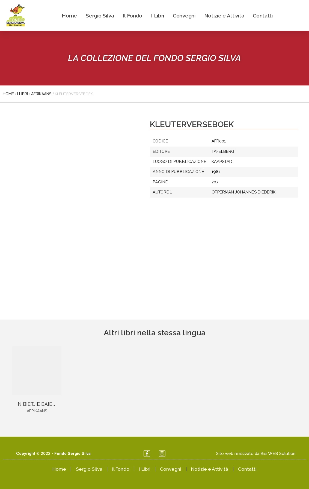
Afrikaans (41, 94)
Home (69, 16)
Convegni (184, 16)
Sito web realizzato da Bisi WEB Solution (255, 453)
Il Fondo (132, 16)
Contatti (263, 16)
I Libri (157, 16)
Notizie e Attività (224, 16)
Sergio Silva (100, 16)
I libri (22, 94)
